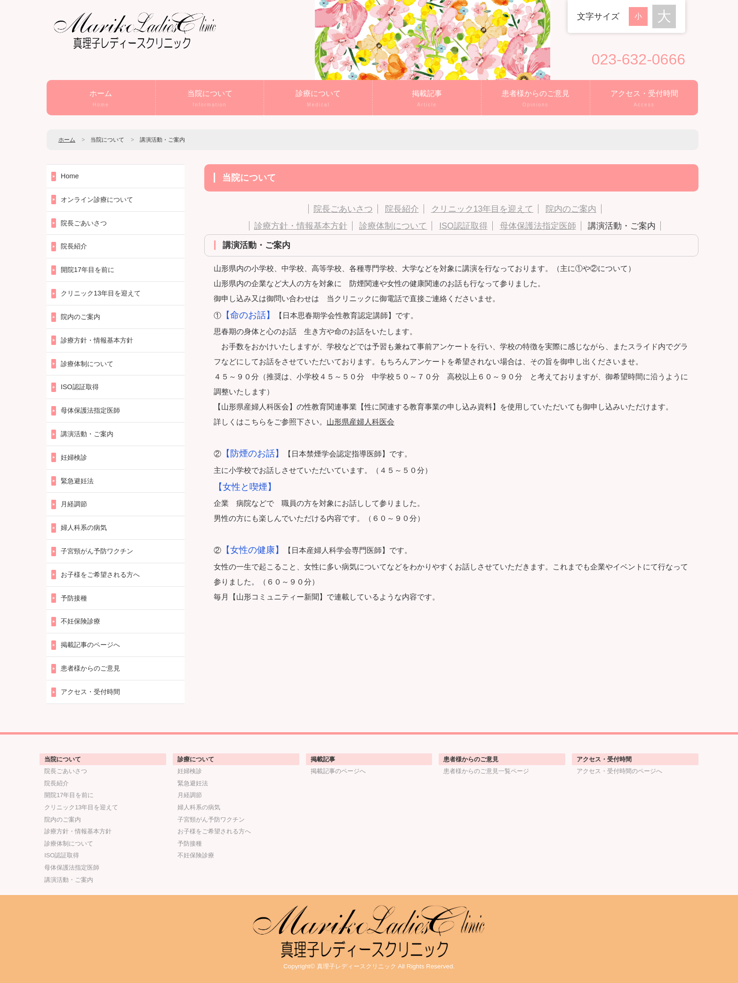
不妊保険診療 (80, 621)
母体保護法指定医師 (538, 226)
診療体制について (393, 226)
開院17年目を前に (87, 269)
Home (70, 176)
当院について (210, 99)
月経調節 (74, 504)
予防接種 (74, 598)
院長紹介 (402, 209)
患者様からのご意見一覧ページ (486, 771)
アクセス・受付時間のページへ (619, 771)
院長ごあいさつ (343, 209)
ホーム (101, 99)
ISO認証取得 (463, 226)
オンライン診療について (97, 199)
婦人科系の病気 (84, 527)
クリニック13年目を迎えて (482, 209)
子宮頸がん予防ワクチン (97, 551)
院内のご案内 (570, 209)
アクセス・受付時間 (644, 99)
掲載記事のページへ (90, 644)
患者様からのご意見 (535, 99)
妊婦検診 (74, 457)
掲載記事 (427, 99)
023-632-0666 (638, 59)
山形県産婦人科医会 (360, 422)
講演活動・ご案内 (622, 226)
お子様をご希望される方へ (100, 574)
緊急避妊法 (77, 481)
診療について (318, 99)
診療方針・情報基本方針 (300, 226)
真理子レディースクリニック (356, 966)
